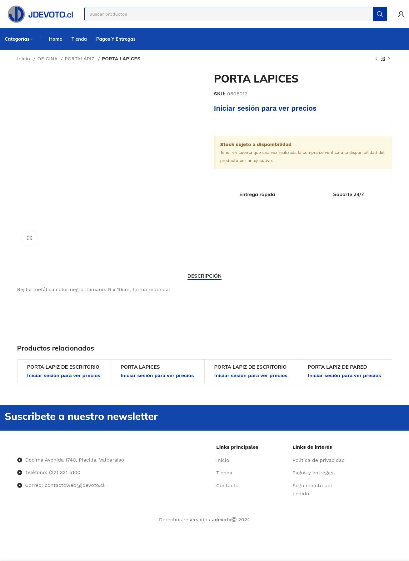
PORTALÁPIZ (80, 59)
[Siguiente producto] (389, 59)
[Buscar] (235, 14)
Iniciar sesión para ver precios (265, 108)
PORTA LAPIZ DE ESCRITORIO (63, 367)
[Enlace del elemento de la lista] (252, 460)
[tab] (204, 276)
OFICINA (48, 59)
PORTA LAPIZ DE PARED (337, 367)
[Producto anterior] (376, 59)
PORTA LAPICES (140, 367)
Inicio (24, 59)
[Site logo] (40, 14)
